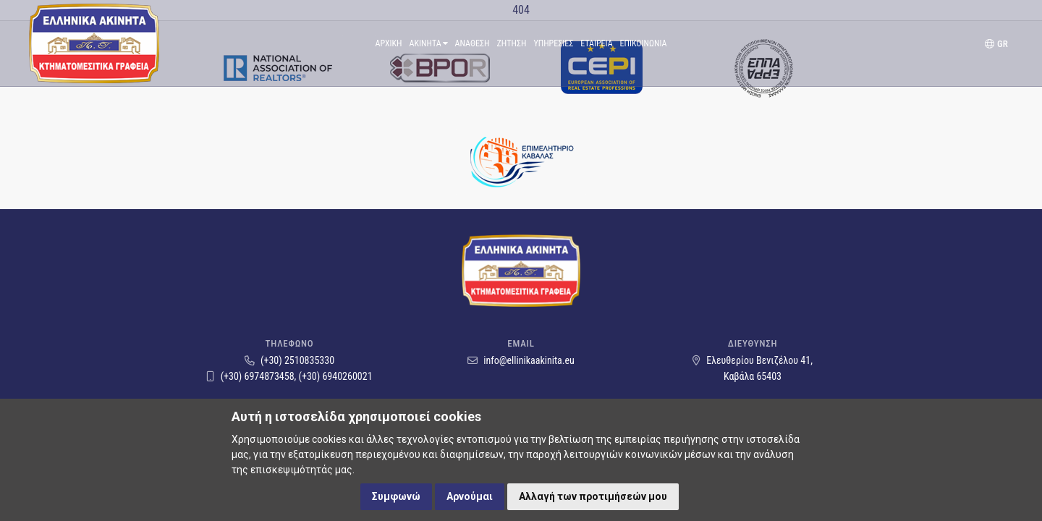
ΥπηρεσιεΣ (553, 43)
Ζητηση (512, 43)
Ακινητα (429, 43)
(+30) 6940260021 (336, 376)
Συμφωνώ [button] (396, 496)
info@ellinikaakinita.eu (521, 360)
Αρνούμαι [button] (469, 496)
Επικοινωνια (643, 43)
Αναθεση (472, 43)
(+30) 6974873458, (252, 376)
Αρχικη (389, 43)
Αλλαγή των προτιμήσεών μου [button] (593, 496)
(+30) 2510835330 (289, 360)
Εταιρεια (596, 43)
